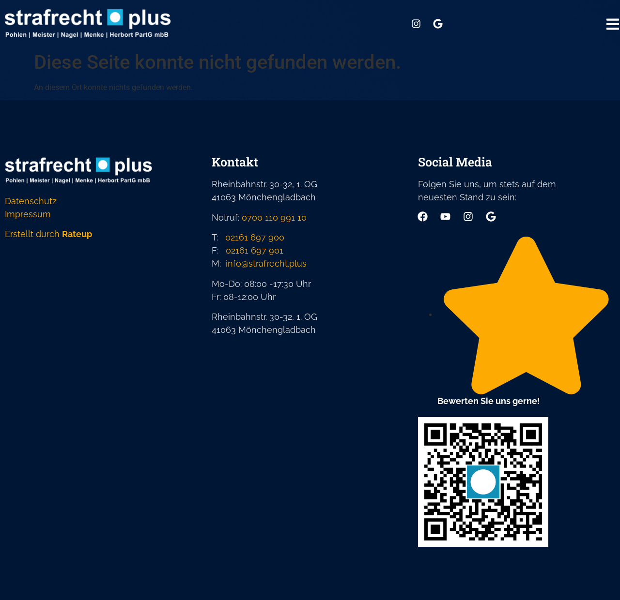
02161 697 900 (254, 237)
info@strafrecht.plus (266, 263)
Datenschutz (31, 201)
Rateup (77, 234)
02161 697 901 (254, 250)
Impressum (28, 214)
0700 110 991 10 (274, 217)
